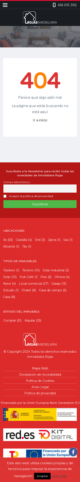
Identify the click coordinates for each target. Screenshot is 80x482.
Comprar (9, 320)
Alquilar (30, 320)
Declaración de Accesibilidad (40, 374)
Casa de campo (50, 290)
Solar (6, 277)
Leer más (59, 476)
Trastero (9, 270)
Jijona (52, 240)
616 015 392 (67, 5)
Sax (65, 240)
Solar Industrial (53, 270)
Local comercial (30, 284)
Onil (38, 240)
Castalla (21, 240)
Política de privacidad (40, 393)
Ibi (5, 240)
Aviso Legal (40, 387)
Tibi (24, 246)
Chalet (26, 290)
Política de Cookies (40, 381)
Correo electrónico (16, 182)
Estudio (9, 290)
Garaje (56, 284)
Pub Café (26, 277)
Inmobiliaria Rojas (40, 357)
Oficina (59, 277)
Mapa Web (40, 368)
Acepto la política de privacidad (31, 196)
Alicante (9, 246)
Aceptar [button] (42, 476)
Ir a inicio (40, 120)
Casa (6, 297)
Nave (7, 284)
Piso (44, 277)
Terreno (27, 270)
